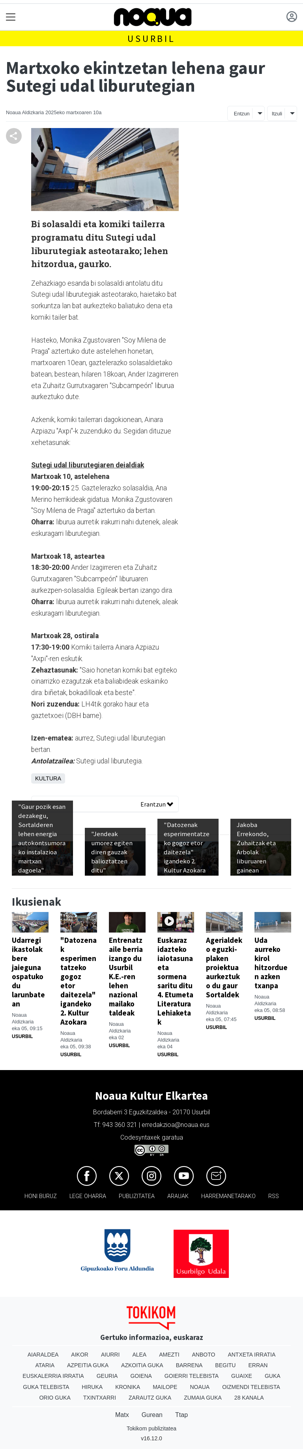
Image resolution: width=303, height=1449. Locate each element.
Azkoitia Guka (142, 1365)
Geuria (107, 1376)
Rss (273, 1196)
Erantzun (156, 804)
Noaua (199, 1387)
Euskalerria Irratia (53, 1376)
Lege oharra (87, 1196)
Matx (122, 1414)
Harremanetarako (228, 1196)
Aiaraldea (43, 1354)
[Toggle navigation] (10, 17)
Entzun (242, 114)
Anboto (203, 1354)
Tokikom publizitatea (151, 1428)
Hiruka (92, 1387)
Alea (139, 1354)
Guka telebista (46, 1387)
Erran (257, 1365)
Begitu (225, 1365)
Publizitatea (137, 1196)
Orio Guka (54, 1397)
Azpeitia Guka (87, 1365)
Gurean (152, 1414)
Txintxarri (99, 1397)
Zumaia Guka (203, 1397)
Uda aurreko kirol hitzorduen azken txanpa (271, 962)
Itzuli (277, 114)
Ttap (181, 1414)
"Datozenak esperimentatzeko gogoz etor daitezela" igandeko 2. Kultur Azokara (78, 981)
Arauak (178, 1196)
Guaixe (241, 1376)
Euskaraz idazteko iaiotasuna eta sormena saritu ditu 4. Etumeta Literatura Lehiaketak (175, 981)
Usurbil (151, 38)
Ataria (45, 1365)
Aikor (79, 1354)
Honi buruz (40, 1196)
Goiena (141, 1376)
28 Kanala (249, 1397)
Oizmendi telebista (251, 1387)
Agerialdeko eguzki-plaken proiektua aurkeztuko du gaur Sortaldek (224, 967)
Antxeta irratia (251, 1354)
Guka (273, 1376)
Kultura (48, 778)
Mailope (165, 1387)
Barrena (189, 1365)
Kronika (127, 1387)
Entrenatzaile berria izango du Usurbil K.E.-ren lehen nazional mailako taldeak (126, 976)
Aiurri (110, 1354)
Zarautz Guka (150, 1397)
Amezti (169, 1354)
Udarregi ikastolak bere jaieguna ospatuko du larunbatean (28, 971)
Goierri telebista (192, 1376)
